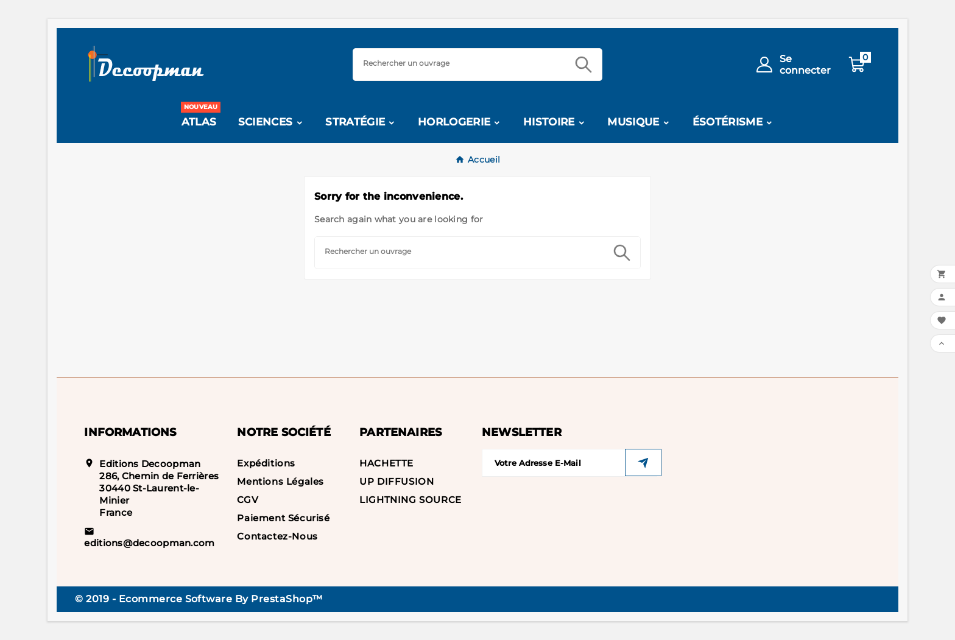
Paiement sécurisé (283, 518)
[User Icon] (790, 64)
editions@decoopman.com (149, 543)
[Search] (459, 63)
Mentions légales (280, 481)
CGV (247, 499)
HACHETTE (386, 463)
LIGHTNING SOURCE (410, 499)
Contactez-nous (277, 536)
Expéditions (266, 463)
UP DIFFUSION (396, 481)
